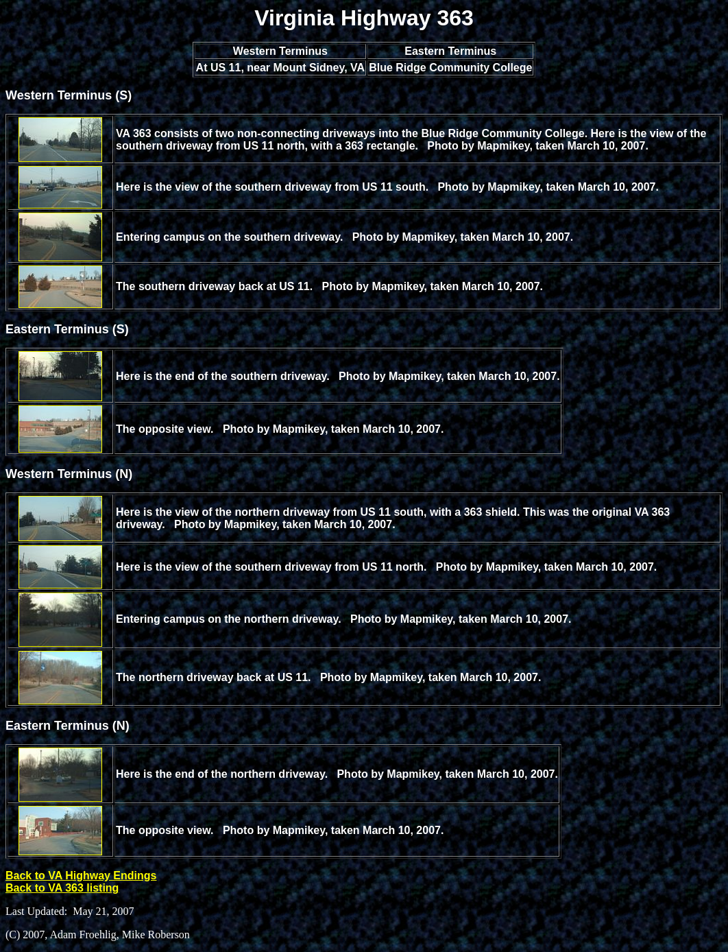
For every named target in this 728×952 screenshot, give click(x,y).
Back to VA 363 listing (62, 888)
